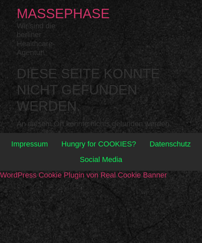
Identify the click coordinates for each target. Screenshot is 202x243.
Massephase (63, 13)
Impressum (29, 144)
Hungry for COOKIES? (98, 144)
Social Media (101, 159)
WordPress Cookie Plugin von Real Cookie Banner (83, 175)
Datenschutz (170, 144)
